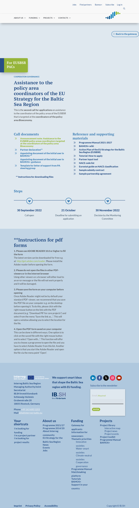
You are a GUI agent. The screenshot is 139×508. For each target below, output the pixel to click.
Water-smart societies (82, 442)
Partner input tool (88, 151)
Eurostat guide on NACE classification (98, 158)
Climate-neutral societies (84, 449)
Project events (112, 426)
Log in (119, 4)
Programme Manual (81, 461)
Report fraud (21, 502)
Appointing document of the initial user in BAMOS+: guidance (42, 153)
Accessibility (51, 498)
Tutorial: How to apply (90, 148)
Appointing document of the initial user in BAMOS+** (42, 146)
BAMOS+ (76, 473)
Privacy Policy (33, 498)
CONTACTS (63, 18)
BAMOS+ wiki (86, 138)
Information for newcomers (79, 426)
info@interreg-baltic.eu (30, 404)
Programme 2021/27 (53, 417)
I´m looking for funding (21, 422)
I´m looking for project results (21, 432)
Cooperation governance (82, 456)
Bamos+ (98, 4)
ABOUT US (18, 18)
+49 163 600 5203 (30, 401)
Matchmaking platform (78, 466)
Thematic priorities (81, 431)
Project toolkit (107, 429)
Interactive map (112, 420)
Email (99, 387)
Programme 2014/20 (53, 420)
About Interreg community (50, 425)
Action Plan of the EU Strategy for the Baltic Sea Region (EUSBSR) (102, 143)
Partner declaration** (31, 141)
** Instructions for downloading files (34, 169)
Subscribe (109, 4)
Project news (111, 423)
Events (46, 439)
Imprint (18, 498)
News (45, 436)
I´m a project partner (24, 427)
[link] (40, 135)
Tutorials (76, 471)
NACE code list (86, 155)
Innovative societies (81, 436)
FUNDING (33, 18)
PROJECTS (48, 18)
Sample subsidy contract (91, 162)
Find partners (86, 4)
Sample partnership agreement (95, 165)
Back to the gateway (126, 34)
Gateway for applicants (77, 419)
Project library (107, 417)
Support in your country (79, 478)
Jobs (74, 4)
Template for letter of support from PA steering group (40, 159)
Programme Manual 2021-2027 (95, 134)
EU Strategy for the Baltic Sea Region (53, 432)
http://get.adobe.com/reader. (31, 253)
